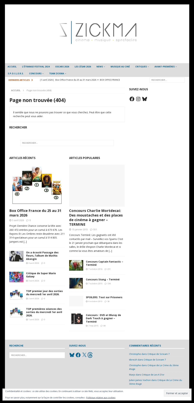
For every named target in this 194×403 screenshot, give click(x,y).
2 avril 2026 (34, 298)
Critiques (141, 66)
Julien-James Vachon (140, 380)
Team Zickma (56, 73)
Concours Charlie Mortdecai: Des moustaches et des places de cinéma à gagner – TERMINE (96, 217)
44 (104, 325)
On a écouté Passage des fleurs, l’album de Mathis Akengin (42, 255)
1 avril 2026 (34, 319)
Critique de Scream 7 (158, 354)
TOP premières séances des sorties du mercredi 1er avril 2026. (44, 312)
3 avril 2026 (34, 263)
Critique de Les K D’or (153, 374)
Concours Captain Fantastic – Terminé (104, 263)
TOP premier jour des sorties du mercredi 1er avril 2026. (44, 292)
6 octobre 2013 (95, 301)
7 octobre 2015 (95, 283)
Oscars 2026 (62, 66)
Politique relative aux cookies (100, 397)
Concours (35, 73)
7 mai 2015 (93, 325)
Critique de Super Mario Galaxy (41, 275)
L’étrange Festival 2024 (36, 66)
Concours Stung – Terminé (103, 279)
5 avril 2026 (18, 220)
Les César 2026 (83, 66)
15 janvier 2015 (80, 229)
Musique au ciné (120, 66)
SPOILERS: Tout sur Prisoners (104, 297)
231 (109, 269)
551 (95, 229)
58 (108, 301)
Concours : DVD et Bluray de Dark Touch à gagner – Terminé (103, 318)
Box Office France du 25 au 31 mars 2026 (35, 213)
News (99, 66)
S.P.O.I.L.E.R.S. (16, 73)
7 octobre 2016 (95, 269)
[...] (25, 241)
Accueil (12, 66)
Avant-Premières (164, 66)
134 (109, 283)
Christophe (135, 354)
